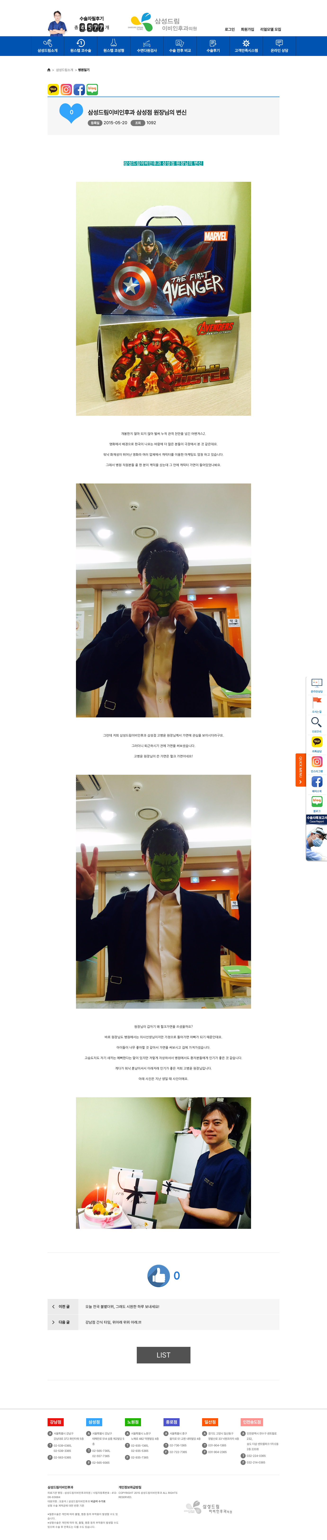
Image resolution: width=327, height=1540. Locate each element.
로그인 (230, 29)
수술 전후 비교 (180, 50)
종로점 (171, 1422)
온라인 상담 (279, 50)
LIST (164, 1355)
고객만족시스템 (246, 50)
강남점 (55, 1422)
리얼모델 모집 (270, 29)
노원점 (133, 1422)
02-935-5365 (139, 1451)
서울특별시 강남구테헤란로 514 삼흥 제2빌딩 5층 (108, 1439)
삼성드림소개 (47, 50)
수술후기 (213, 50)
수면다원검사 (147, 50)
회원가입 (247, 29)
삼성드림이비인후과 (60, 1487)
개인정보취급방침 (130, 1487)
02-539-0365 (62, 1445)
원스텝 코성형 (113, 50)
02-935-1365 (139, 1445)
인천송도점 (252, 1422)
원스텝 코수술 (80, 50)
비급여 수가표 (98, 1501)
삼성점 (94, 1422)
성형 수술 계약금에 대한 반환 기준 (66, 1505)
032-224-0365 (256, 1456)
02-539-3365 (62, 1451)
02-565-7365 (101, 1451)
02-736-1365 (178, 1445)
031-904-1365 (217, 1445)
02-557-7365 (101, 1456)
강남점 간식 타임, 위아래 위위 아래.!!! (113, 1322)
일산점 (210, 1422)
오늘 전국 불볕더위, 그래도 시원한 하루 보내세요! (122, 1306)
